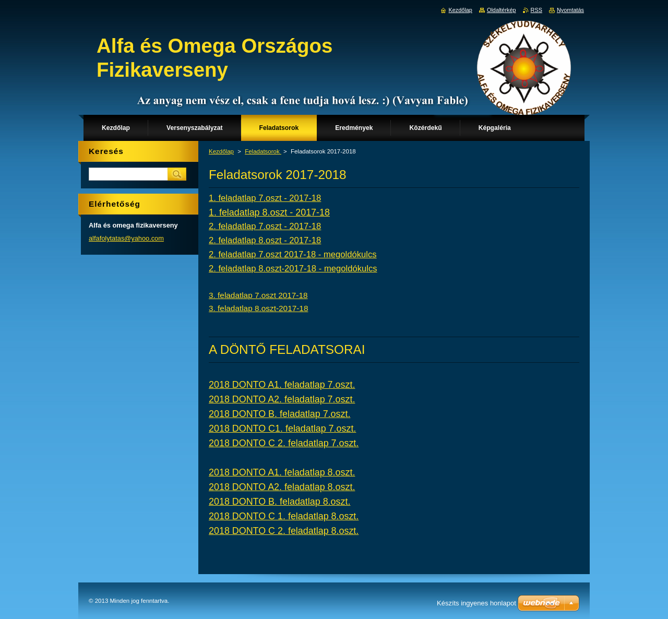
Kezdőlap (221, 151)
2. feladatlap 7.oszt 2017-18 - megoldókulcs (293, 254)
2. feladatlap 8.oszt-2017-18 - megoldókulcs (293, 268)
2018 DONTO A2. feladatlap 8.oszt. (282, 487)
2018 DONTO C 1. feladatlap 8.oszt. (284, 516)
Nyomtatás (570, 10)
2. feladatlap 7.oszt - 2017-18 (265, 226)
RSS (536, 10)
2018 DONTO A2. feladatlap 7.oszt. (282, 399)
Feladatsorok (263, 151)
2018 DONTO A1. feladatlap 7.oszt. (282, 384)
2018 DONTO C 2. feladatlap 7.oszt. (284, 443)
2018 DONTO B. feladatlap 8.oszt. (279, 501)
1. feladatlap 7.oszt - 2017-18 (265, 198)
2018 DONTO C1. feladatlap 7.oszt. (282, 428)
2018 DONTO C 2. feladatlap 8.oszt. (284, 531)
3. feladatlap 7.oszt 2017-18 (258, 295)
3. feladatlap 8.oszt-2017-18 (258, 308)
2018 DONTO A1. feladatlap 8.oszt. (282, 472)
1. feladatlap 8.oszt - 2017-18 (269, 212)
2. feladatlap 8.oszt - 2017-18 (265, 240)
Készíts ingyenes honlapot (476, 603)
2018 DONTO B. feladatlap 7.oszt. (279, 414)
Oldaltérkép (501, 10)
